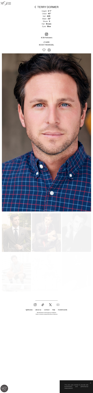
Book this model (46, 45)
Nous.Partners (53, 314)
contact (46, 310)
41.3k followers (46, 36)
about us (38, 310)
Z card (46, 42)
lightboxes (29, 310)
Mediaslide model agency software (46, 312)
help (53, 310)
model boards (62, 310)
